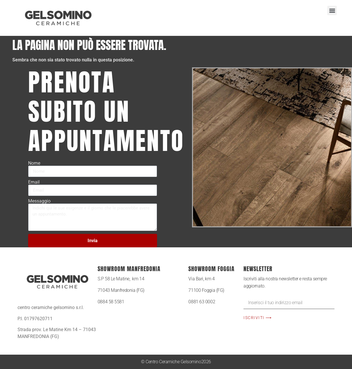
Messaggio (39, 201)
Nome (34, 163)
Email (34, 182)
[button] (332, 10)
